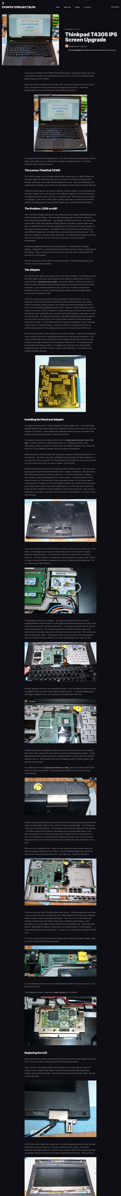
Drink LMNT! (77, 50)
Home (58, 7)
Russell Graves (73, 46)
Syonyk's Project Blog (18, 7)
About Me (67, 7)
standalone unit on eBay (47, 282)
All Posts (87, 7)
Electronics (84, 46)
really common (60, 992)
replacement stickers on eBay (57, 768)
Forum (77, 7)
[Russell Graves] (67, 47)
